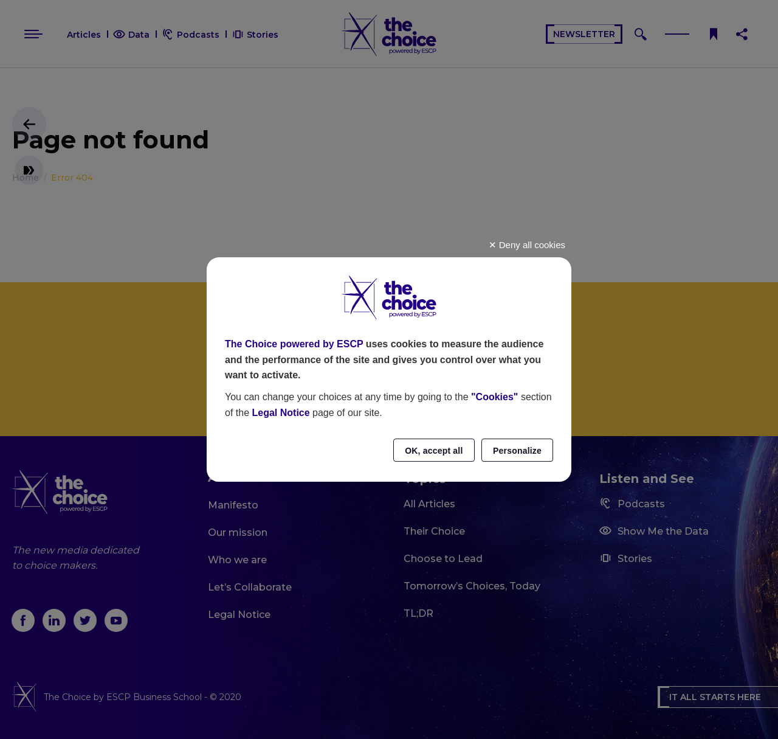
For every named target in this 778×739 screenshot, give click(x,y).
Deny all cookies (527, 245)
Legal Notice (280, 413)
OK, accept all (434, 451)
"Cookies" (494, 397)
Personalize (517, 451)
